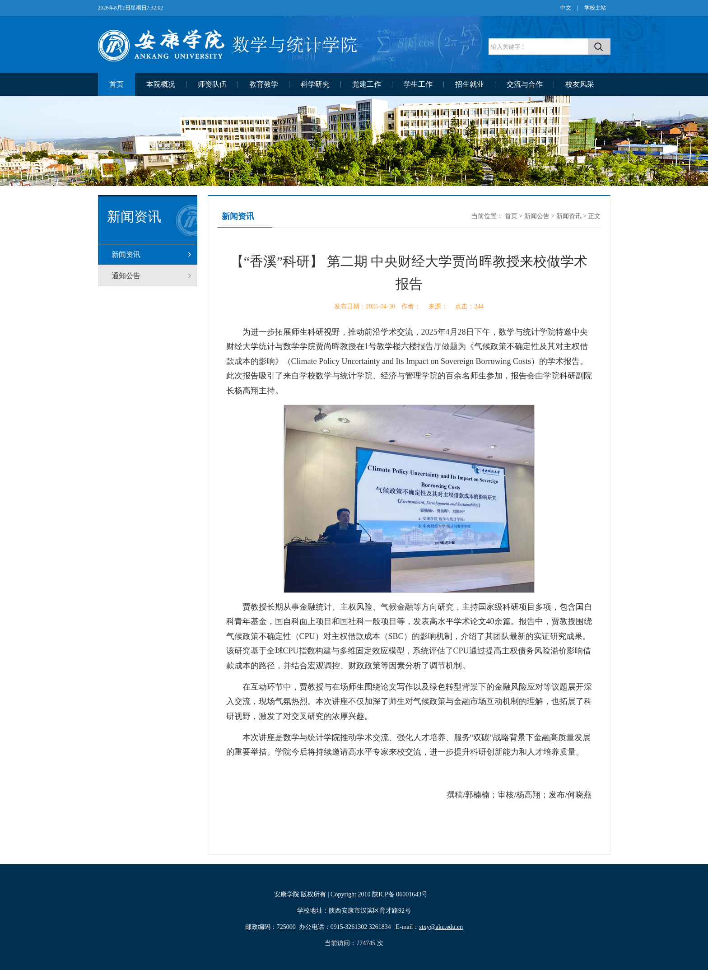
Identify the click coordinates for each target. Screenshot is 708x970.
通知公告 (126, 276)
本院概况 (160, 84)
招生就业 (469, 84)
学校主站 (595, 8)
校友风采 (579, 84)
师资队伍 (212, 84)
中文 (565, 8)
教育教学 (263, 84)
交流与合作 (525, 84)
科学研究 (315, 84)
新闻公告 (537, 216)
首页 (116, 84)
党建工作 (366, 84)
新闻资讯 (126, 254)
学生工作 (418, 84)
